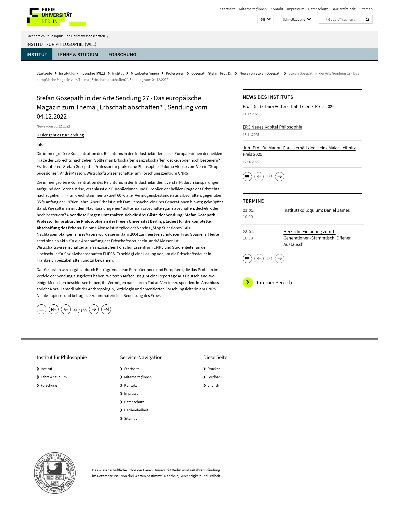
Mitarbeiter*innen (145, 73)
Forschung (122, 54)
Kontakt (276, 8)
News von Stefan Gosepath (260, 73)
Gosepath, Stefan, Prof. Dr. (211, 73)
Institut (36, 54)
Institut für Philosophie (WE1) (61, 44)
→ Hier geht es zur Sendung (60, 135)
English (213, 385)
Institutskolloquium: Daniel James (316, 210)
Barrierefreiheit (343, 8)
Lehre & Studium (78, 54)
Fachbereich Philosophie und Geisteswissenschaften (67, 36)
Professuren (175, 73)
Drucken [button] (213, 368)
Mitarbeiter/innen (253, 8)
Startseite (227, 8)
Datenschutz (318, 8)
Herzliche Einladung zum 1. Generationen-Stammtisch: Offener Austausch (317, 238)
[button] (266, 19)
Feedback (214, 376)
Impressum (295, 8)
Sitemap (366, 8)
